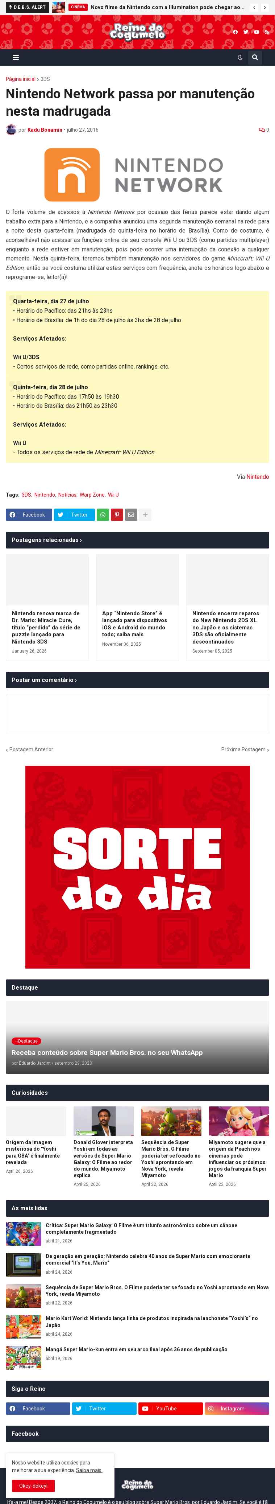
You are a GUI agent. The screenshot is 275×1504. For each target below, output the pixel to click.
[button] (254, 7)
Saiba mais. (89, 1470)
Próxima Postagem (243, 749)
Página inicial (21, 79)
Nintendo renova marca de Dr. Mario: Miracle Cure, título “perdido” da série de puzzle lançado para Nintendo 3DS (46, 627)
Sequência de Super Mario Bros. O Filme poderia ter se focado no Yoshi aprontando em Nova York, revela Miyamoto (171, 1158)
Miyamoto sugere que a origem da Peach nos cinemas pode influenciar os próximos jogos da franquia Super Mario (238, 1158)
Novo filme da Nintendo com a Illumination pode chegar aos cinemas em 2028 (168, 7)
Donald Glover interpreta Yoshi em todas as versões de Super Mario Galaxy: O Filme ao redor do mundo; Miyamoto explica (103, 1158)
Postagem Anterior (31, 749)
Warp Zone (92, 495)
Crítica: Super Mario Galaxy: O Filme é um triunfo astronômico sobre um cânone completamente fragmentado (141, 1228)
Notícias (67, 495)
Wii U (113, 495)
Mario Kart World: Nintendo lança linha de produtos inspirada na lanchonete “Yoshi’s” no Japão (152, 1321)
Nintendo (257, 476)
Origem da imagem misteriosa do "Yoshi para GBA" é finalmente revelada (33, 1152)
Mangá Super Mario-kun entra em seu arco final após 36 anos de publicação (137, 1349)
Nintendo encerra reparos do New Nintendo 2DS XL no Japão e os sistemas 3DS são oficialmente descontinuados (225, 627)
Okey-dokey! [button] (33, 1486)
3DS (45, 79)
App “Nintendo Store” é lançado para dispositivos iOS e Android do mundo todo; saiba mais (134, 624)
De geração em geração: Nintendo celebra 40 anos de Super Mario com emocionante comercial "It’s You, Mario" (148, 1259)
